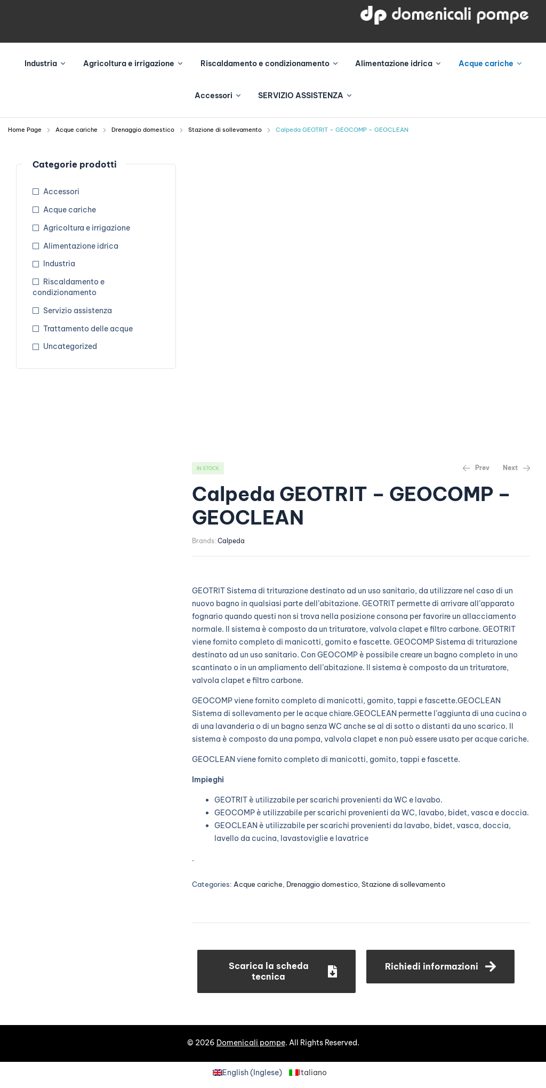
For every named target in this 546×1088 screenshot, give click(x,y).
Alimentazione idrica (80, 246)
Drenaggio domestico (142, 129)
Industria (59, 263)
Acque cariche (76, 129)
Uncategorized (70, 346)
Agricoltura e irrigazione (86, 228)
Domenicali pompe (250, 1042)
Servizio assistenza (77, 310)
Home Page (25, 129)
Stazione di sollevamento (225, 129)
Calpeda (231, 541)
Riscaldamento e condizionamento (69, 287)
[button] (276, 971)
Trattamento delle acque (88, 328)
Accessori (61, 191)
